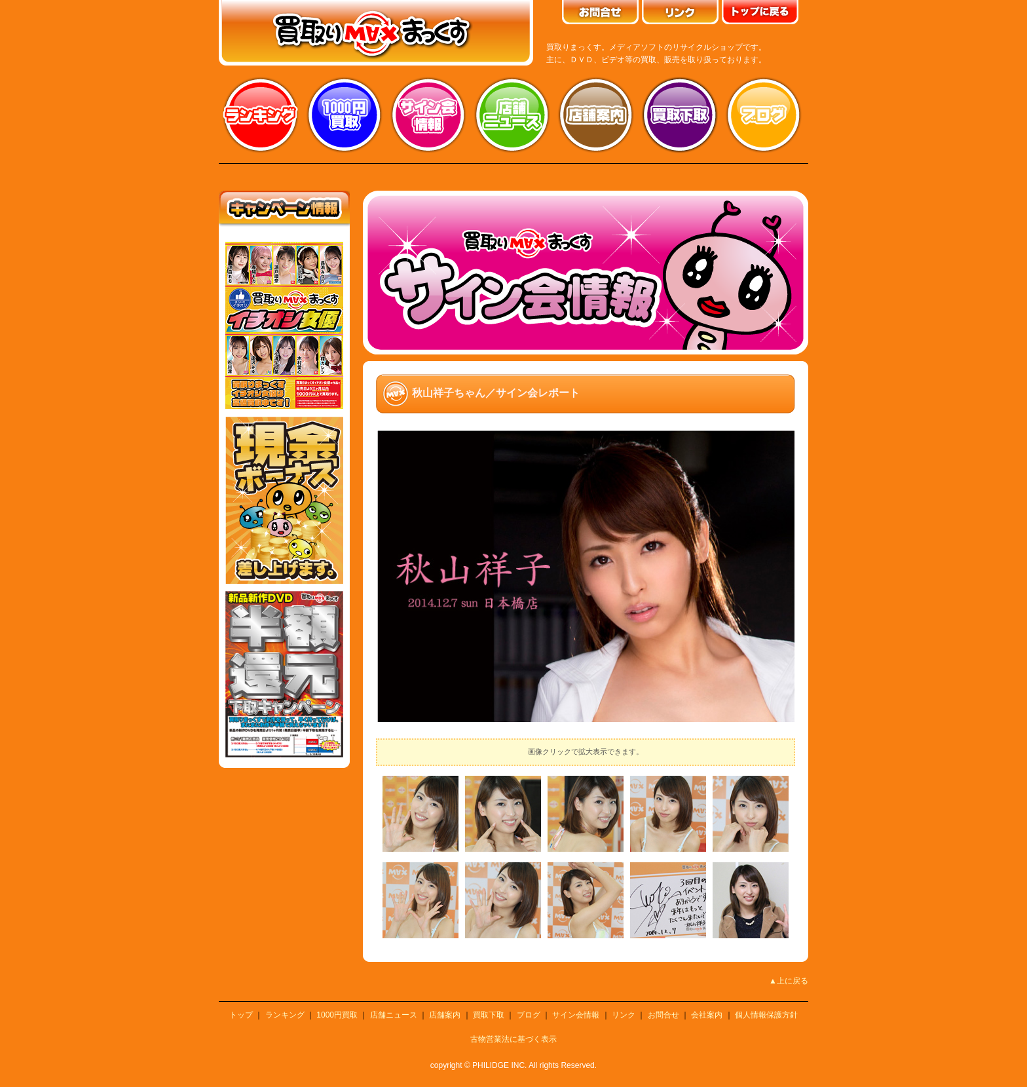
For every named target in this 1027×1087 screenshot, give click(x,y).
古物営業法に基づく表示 (513, 1039)
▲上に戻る (788, 980)
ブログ (764, 115)
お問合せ (663, 1015)
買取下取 (488, 1015)
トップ (241, 1015)
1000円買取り (344, 115)
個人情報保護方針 (766, 1015)
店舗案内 (596, 115)
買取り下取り (680, 115)
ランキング (261, 115)
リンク (623, 1015)
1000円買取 (337, 1015)
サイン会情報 (428, 115)
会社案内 (706, 1015)
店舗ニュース (512, 115)
